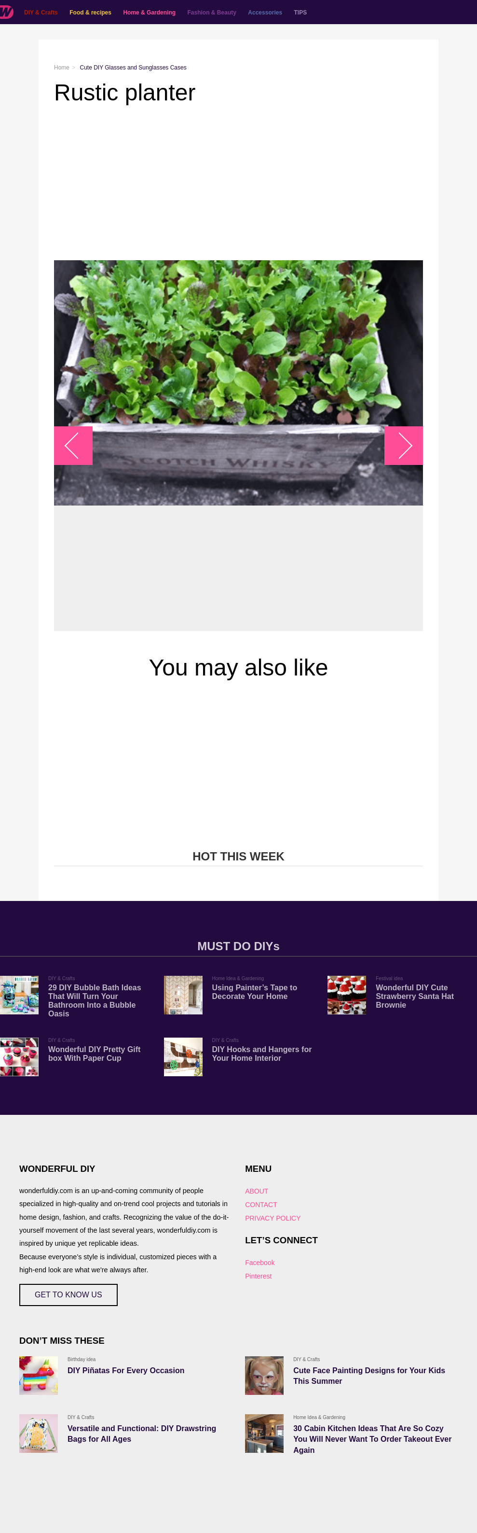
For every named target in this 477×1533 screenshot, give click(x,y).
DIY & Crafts (41, 12)
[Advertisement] (238, 183)
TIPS (300, 12)
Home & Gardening (149, 12)
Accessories (265, 12)
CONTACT (261, 1205)
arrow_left (78, 446)
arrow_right (399, 446)
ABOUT (256, 1191)
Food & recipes (90, 12)
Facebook (259, 1262)
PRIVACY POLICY (272, 1218)
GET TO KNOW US (68, 1295)
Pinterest (258, 1276)
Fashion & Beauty (212, 12)
